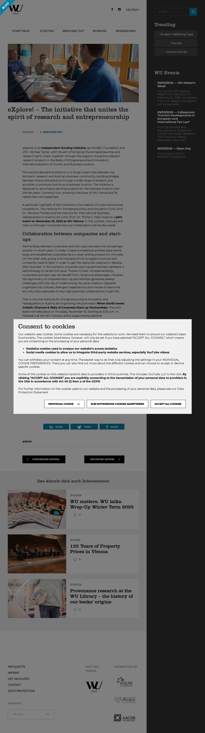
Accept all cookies (168, 403)
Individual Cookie (60, 403)
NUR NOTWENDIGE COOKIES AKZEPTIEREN (117, 403)
